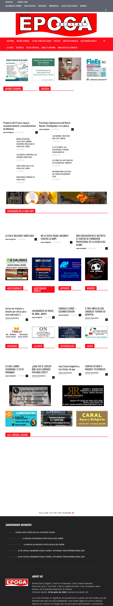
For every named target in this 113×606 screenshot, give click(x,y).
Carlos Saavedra (12, 318)
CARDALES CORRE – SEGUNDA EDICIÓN (67, 310)
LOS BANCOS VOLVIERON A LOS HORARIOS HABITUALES (26, 155)
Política (57, 40)
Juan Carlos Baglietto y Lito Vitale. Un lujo (69, 367)
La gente (10, 47)
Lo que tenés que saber (41, 40)
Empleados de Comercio (67, 47)
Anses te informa (48, 47)
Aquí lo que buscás (69, 5)
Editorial (10, 40)
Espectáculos (30, 5)
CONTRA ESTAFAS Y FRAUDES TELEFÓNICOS (95, 367)
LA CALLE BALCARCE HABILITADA (19, 235)
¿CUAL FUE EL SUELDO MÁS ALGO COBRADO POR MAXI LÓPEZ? (41, 369)
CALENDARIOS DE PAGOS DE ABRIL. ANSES (43, 312)
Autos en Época (32, 47)
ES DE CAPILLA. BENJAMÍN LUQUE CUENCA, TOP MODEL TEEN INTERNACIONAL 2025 (51, 550)
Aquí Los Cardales (70, 40)
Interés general (23, 40)
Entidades (42, 5)
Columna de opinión (13, 5)
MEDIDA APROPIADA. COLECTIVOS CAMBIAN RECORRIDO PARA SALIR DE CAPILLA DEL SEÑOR (25, 143)
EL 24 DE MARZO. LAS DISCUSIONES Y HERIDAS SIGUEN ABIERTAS (60, 149)
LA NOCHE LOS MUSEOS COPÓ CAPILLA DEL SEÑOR (43, 538)
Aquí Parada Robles (88, 40)
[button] (104, 41)
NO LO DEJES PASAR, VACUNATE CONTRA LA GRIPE (54, 237)
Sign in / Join (22, 1)
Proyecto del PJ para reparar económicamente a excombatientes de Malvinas (19, 126)
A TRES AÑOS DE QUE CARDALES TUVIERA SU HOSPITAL (95, 311)
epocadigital (8, 132)
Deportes (20, 47)
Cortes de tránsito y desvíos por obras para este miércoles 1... (15, 311)
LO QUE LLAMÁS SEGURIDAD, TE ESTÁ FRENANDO (14, 369)
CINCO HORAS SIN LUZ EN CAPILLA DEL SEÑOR (25, 167)
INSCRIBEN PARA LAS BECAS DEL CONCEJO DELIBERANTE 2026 (61, 174)
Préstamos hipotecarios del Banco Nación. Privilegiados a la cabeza (54, 124)
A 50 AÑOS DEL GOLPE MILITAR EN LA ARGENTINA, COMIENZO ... (62, 161)
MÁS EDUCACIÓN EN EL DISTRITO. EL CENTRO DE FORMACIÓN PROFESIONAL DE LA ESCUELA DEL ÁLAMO (91, 240)
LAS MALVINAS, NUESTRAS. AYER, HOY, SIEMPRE (61, 137)
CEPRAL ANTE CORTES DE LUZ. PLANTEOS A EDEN (35, 532)
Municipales (54, 5)
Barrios (83, 5)
